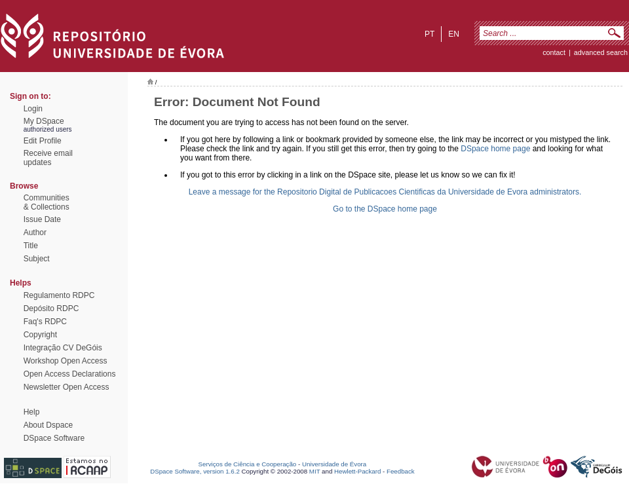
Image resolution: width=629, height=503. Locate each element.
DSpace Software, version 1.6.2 (195, 471)
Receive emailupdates (48, 158)
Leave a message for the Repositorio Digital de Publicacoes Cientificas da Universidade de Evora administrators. (385, 191)
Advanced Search (601, 52)
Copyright (40, 334)
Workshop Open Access (65, 360)
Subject (37, 258)
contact (554, 52)
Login (33, 108)
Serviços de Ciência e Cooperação (248, 464)
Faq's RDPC (45, 321)
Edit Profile (43, 140)
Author (35, 232)
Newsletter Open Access (66, 387)
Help (32, 412)
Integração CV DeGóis (63, 347)
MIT (314, 471)
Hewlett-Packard (357, 471)
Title (31, 245)
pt (429, 34)
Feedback (401, 471)
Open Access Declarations (70, 374)
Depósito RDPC (51, 308)
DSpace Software (54, 438)
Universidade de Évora (334, 464)
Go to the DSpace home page (385, 209)
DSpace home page (495, 148)
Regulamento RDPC (59, 295)
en (453, 34)
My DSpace (44, 121)
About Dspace (48, 425)
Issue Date (42, 219)
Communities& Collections (46, 202)
